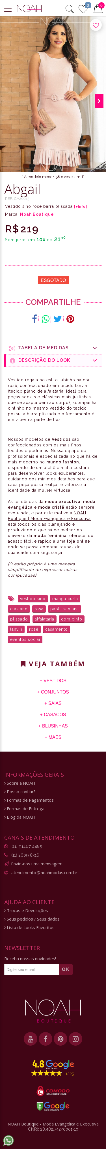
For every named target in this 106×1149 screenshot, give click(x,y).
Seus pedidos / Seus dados (32, 919)
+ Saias (53, 703)
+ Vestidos (53, 680)
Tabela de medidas (53, 348)
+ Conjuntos (53, 692)
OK (66, 969)
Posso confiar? (20, 791)
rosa (39, 609)
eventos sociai (25, 639)
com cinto (71, 619)
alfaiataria (44, 619)
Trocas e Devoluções (26, 910)
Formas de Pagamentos (29, 800)
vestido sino (33, 598)
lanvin (16, 629)
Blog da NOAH (19, 817)
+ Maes (53, 737)
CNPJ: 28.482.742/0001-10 (53, 1129)
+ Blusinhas (53, 726)
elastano (19, 609)
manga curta (65, 598)
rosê (33, 629)
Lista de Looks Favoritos (29, 927)
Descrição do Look (54, 360)
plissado (19, 619)
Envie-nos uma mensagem (36, 863)
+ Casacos (53, 714)
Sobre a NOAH (19, 783)
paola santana (64, 609)
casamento (56, 629)
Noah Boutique (37, 214)
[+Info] (80, 207)
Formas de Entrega (24, 808)
